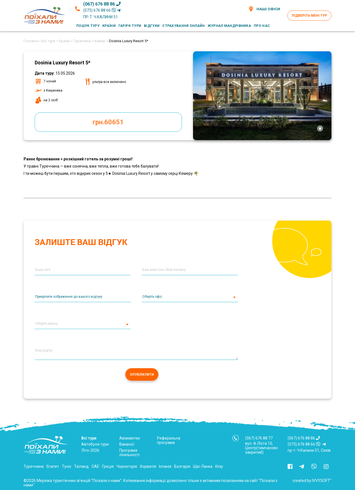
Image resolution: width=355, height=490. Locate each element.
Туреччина (34, 466)
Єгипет (52, 466)
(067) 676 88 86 (102, 4)
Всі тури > (50, 41)
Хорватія (148, 466)
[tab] (320, 128)
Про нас (262, 26)
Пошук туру (88, 26)
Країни (109, 26)
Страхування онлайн (183, 26)
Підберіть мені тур (309, 15)
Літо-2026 (90, 450)
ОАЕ (95, 466)
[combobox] (190, 298)
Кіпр (219, 466)
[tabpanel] (262, 95)
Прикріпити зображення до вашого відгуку (68, 297)
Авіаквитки (129, 438)
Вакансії (126, 444)
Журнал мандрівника (229, 26)
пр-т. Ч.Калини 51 (100, 17)
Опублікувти (142, 375)
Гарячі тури (129, 26)
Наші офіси (264, 9)
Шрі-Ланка (202, 466)
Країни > (66, 41)
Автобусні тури (95, 444)
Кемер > (101, 41)
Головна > (32, 41)
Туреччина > (83, 41)
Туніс (66, 466)
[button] (127, 325)
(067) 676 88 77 (259, 438)
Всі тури (89, 438)
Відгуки (151, 26)
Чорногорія (126, 466)
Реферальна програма (168, 440)
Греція (108, 466)
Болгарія (182, 466)
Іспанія (165, 466)
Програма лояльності (129, 452)
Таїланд (81, 466)
